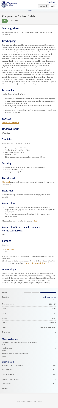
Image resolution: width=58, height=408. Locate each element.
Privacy (32, 401)
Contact (39, 401)
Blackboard (6, 182)
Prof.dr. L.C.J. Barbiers (49, 297)
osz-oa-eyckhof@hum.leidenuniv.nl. (37, 263)
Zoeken (30, 11)
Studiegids (52, 2)
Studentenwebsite (22, 401)
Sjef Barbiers (9, 249)
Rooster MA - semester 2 (10, 123)
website (34, 221)
